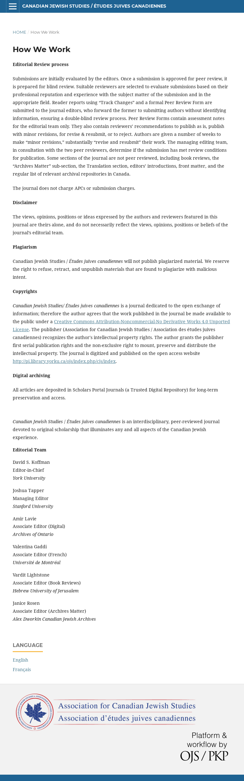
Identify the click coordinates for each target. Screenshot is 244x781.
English (20, 660)
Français (22, 669)
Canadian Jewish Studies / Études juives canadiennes (94, 6)
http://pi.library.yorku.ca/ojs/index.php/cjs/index (64, 361)
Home (19, 32)
